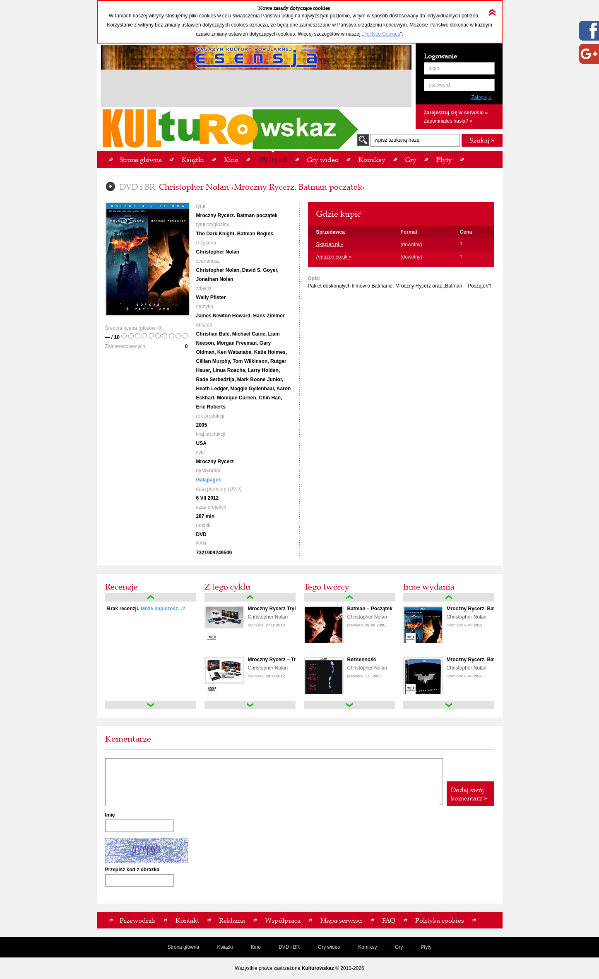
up (150, 597)
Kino (256, 947)
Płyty (426, 947)
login (434, 68)
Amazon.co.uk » (334, 257)
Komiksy (367, 947)
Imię (110, 815)
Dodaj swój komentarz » (469, 794)
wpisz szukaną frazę (397, 140)
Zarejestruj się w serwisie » (456, 113)
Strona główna (183, 947)
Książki (225, 947)
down (150, 705)
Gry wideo (329, 947)
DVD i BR (289, 947)
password (439, 85)
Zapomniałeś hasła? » (448, 121)
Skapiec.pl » (329, 244)
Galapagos (208, 480)
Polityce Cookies (381, 34)
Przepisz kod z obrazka (132, 870)
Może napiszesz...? (163, 609)
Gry (399, 947)
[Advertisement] (256, 89)
